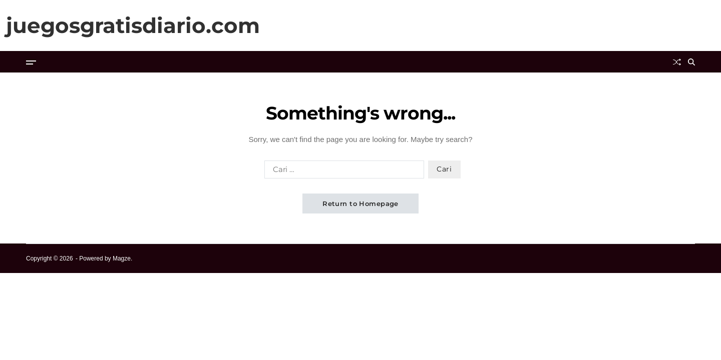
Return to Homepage (360, 204)
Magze (122, 258)
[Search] (691, 62)
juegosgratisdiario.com (133, 25)
